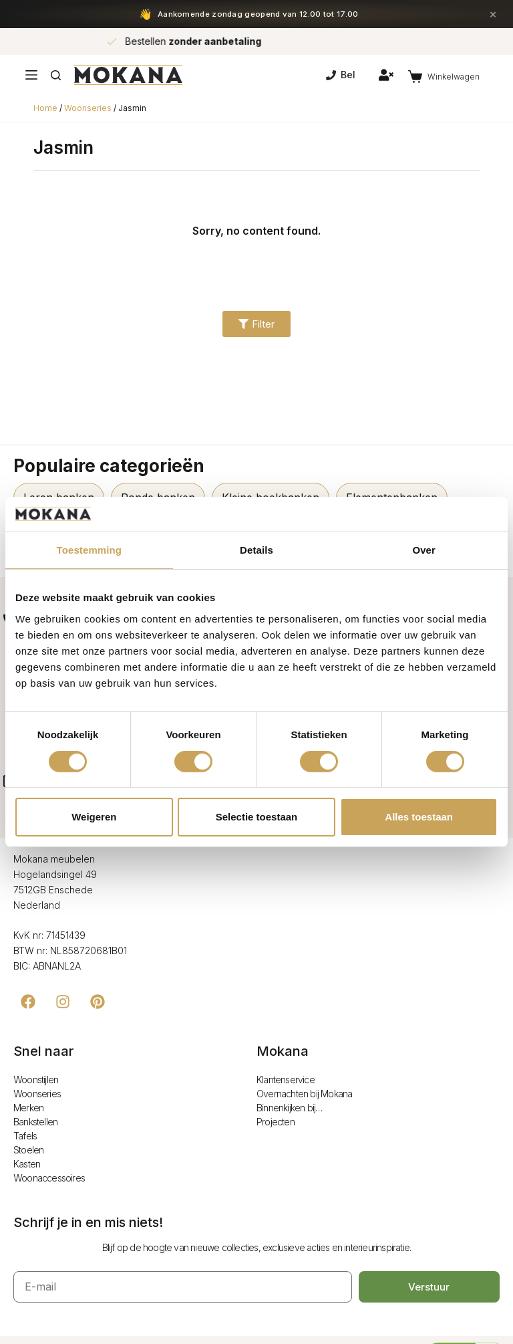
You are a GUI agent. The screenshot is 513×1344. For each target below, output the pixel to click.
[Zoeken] (56, 75)
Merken (28, 1107)
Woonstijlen (35, 1079)
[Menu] (31, 75)
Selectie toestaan (257, 816)
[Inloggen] (386, 75)
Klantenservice (285, 1079)
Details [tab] (256, 550)
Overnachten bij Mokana (304, 1093)
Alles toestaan (419, 816)
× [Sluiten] (493, 14)
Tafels (25, 1135)
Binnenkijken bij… (289, 1107)
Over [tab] (424, 550)
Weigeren (93, 816)
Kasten (26, 1163)
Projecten (275, 1121)
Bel (340, 74)
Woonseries (88, 108)
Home (45, 108)
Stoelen (28, 1149)
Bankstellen (35, 1121)
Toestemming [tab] (89, 550)
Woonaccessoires (49, 1178)
